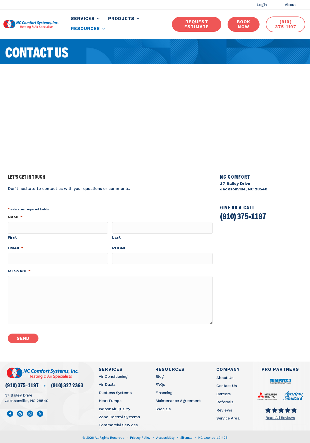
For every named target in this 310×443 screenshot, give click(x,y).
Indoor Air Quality (114, 407)
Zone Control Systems (119, 415)
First (12, 237)
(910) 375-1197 (243, 218)
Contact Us (226, 383)
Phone (119, 247)
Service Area (227, 416)
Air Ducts (107, 382)
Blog (159, 374)
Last (116, 237)
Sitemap (186, 436)
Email (15, 247)
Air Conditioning (113, 374)
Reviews (224, 408)
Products (124, 19)
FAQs (160, 382)
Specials (163, 407)
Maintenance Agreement (178, 398)
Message (19, 269)
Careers (223, 392)
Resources (88, 29)
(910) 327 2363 (67, 384)
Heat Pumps (110, 398)
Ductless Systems (115, 390)
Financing (164, 390)
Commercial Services (118, 423)
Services (86, 19)
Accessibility (165, 436)
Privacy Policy (140, 436)
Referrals (224, 400)
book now (243, 25)
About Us (224, 375)
